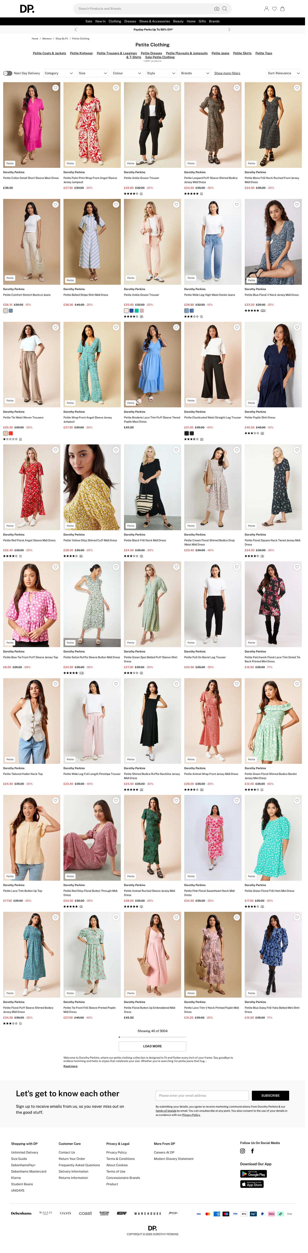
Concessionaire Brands (123, 1178)
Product (112, 1184)
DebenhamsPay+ (23, 1165)
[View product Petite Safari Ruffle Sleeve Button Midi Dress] (92, 618)
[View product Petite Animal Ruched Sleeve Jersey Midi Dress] (152, 852)
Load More (152, 1046)
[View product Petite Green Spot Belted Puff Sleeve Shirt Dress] (152, 618)
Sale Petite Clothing (160, 57)
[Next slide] (229, 29)
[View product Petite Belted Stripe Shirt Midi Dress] (92, 253)
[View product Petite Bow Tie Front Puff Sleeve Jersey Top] (31, 615)
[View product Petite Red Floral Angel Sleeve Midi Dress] (31, 501)
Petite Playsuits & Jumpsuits (187, 53)
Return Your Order (72, 1159)
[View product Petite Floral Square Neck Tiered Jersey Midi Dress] (273, 501)
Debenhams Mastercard (28, 1171)
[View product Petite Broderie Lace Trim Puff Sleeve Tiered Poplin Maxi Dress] (152, 376)
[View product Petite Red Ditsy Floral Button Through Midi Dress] (92, 852)
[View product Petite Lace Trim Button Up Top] (31, 849)
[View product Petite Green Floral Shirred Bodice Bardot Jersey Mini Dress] (273, 735)
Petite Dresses (151, 53)
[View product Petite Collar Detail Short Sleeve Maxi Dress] (31, 136)
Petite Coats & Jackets (49, 53)
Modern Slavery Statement (174, 1159)
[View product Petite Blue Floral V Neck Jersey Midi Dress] (273, 256)
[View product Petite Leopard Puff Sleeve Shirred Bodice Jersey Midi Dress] (212, 139)
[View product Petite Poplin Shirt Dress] (273, 378)
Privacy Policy (116, 1152)
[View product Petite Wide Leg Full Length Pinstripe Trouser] (92, 732)
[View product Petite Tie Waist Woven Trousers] (31, 381)
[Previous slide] (75, 29)
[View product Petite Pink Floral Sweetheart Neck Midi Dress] (212, 849)
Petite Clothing (80, 38)
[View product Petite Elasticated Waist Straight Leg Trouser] (212, 381)
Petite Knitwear (81, 53)
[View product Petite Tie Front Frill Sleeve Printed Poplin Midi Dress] (92, 966)
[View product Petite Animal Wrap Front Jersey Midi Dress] (212, 735)
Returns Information (73, 1178)
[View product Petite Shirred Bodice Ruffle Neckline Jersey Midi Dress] (152, 735)
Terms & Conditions (120, 1159)
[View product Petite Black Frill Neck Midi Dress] (152, 501)
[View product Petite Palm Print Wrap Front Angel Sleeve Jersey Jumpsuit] (92, 136)
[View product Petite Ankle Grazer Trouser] (152, 139)
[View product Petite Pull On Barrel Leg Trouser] (212, 615)
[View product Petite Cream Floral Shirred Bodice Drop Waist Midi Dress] (212, 498)
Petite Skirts (242, 53)
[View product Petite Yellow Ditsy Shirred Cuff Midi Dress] (92, 501)
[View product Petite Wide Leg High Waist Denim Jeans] (212, 259)
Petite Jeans (220, 53)
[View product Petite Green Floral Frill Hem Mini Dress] (273, 852)
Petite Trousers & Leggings (117, 53)
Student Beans (22, 1184)
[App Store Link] (253, 1179)
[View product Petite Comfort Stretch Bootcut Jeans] (31, 256)
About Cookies (117, 1165)
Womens (47, 38)
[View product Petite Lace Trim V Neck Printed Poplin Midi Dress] (212, 966)
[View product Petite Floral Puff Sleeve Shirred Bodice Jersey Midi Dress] (31, 969)
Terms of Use (115, 1171)
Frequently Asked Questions (79, 1165)
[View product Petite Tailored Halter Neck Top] (31, 732)
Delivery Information (73, 1171)
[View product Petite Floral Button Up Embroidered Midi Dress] (152, 966)
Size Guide (19, 1159)
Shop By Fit (62, 38)
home (35, 38)
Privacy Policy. (191, 1114)
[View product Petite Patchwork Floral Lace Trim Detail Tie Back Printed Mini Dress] (273, 615)
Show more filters (227, 73)
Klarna (16, 1178)
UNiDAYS (17, 1190)
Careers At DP (164, 1152)
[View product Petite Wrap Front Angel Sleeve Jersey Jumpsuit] (92, 376)
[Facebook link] (252, 1151)
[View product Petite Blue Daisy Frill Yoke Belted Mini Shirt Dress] (273, 966)
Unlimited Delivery (24, 1152)
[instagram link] (242, 1151)
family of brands (166, 1110)
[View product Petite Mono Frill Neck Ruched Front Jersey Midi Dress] (273, 136)
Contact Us (67, 1152)
